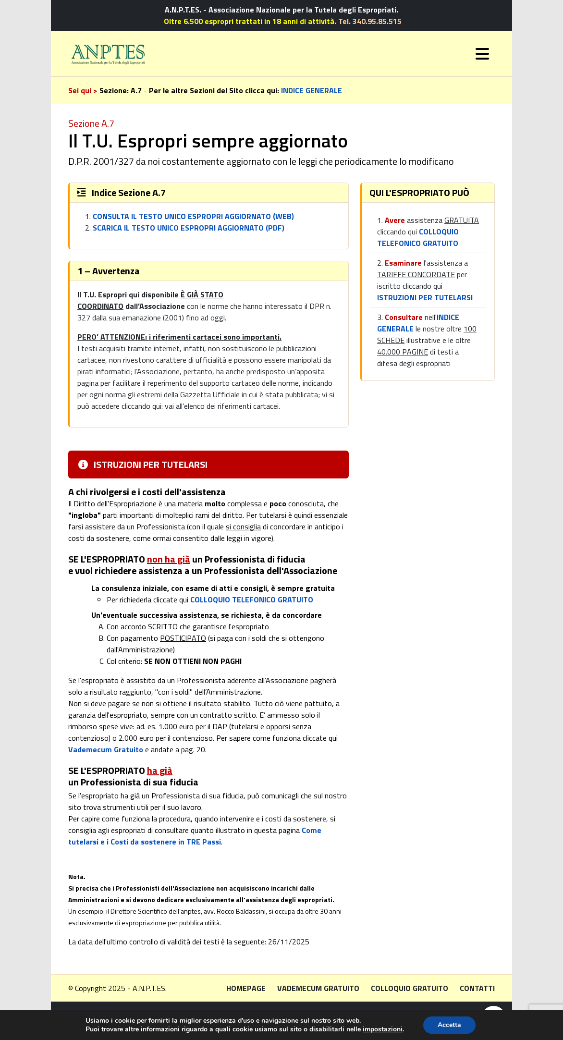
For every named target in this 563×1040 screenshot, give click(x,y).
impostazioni (383, 1029)
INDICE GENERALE (311, 90)
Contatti (477, 988)
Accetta (449, 1024)
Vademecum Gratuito (105, 749)
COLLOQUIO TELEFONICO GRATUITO (251, 599)
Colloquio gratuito (409, 988)
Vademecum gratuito (318, 988)
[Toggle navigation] (482, 53)
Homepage (246, 988)
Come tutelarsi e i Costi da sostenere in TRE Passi (194, 835)
